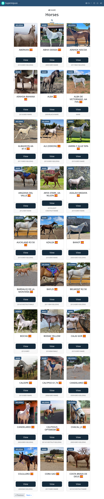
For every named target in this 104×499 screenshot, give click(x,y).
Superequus (10, 3)
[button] (89, 3)
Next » (28, 495)
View (25, 60)
